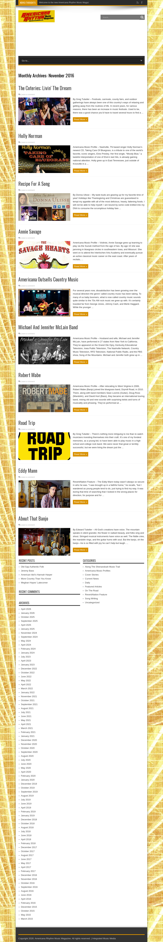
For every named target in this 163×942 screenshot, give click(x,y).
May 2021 (26, 720)
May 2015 (26, 915)
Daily (87, 582)
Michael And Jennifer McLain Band (48, 327)
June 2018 (26, 835)
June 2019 (26, 803)
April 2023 (26, 660)
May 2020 (26, 768)
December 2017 (29, 847)
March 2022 (27, 688)
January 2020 (28, 779)
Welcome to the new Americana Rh (55, 2)
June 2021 (26, 716)
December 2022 (29, 668)
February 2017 (28, 871)
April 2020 (26, 772)
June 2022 (26, 676)
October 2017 (28, 851)
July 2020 (26, 760)
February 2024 (28, 648)
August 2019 (27, 795)
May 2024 (26, 641)
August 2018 (27, 827)
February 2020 (28, 776)
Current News (92, 578)
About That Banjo (33, 518)
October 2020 (28, 748)
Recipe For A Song (34, 183)
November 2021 (29, 696)
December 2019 (29, 783)
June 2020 (26, 764)
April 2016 (26, 899)
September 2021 (29, 704)
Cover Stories (92, 574)
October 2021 (28, 700)
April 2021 (26, 724)
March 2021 (27, 728)
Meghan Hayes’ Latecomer (34, 582)
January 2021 (28, 736)
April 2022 (26, 684)
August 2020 (27, 756)
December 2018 (29, 819)
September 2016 (29, 887)
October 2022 (28, 672)
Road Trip (26, 422)
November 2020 (29, 744)
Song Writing (91, 598)
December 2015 (29, 907)
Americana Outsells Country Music (48, 279)
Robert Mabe (29, 374)
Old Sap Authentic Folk (32, 566)
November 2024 (29, 633)
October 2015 (28, 911)
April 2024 (26, 644)
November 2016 (29, 879)
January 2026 (28, 613)
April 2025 (26, 625)
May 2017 (26, 863)
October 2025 (28, 617)
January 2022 (28, 692)
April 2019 (26, 807)
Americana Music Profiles (97, 570)
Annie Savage (29, 231)
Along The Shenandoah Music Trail (102, 566)
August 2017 (27, 855)
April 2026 (26, 609)
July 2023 (26, 656)
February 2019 (28, 811)
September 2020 (29, 752)
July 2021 (26, 712)
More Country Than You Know (36, 578)
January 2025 (28, 629)
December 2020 (29, 740)
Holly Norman (30, 135)
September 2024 (29, 637)
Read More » (80, 119)
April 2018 (26, 839)
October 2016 (28, 883)
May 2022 (26, 680)
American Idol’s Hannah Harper (36, 574)
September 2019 (29, 791)
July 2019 (26, 799)
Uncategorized (92, 602)
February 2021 (28, 732)
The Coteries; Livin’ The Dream (44, 88)
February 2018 (28, 843)
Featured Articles (93, 586)
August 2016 (27, 891)
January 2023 (28, 664)
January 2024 (28, 652)
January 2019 (28, 815)
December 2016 (29, 875)
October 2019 (28, 787)
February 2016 (28, 903)
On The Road (91, 590)
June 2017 (26, 859)
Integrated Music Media (104, 938)
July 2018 (26, 831)
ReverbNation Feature (96, 594)
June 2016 (26, 895)
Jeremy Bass (27, 570)
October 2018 (28, 823)
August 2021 (27, 708)
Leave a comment (28, 94)
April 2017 (26, 867)
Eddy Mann (27, 470)
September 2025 (29, 621)
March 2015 (27, 918)
